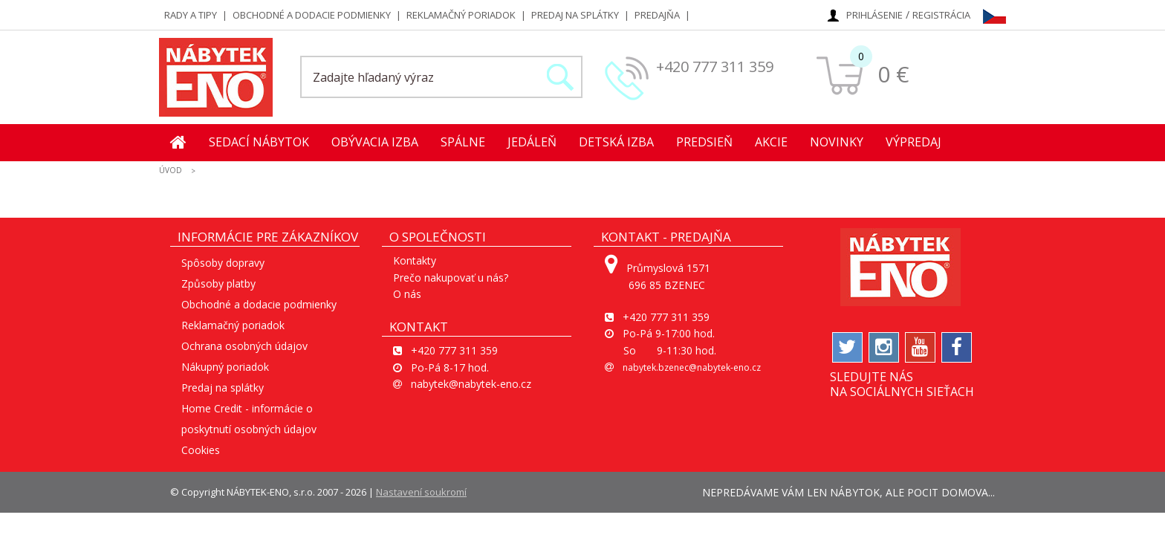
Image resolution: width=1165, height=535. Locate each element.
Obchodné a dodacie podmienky (312, 15)
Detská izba (616, 142)
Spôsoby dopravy (223, 263)
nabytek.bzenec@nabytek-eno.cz (692, 367)
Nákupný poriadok (225, 367)
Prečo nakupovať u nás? (450, 277)
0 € (893, 74)
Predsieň (704, 142)
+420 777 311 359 (714, 66)
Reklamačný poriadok (461, 15)
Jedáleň (531, 142)
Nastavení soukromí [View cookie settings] (421, 492)
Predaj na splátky (575, 15)
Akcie (771, 142)
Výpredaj (913, 142)
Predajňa (657, 15)
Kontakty (414, 260)
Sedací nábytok (259, 142)
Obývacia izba (374, 142)
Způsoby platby (218, 283)
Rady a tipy (190, 15)
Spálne (463, 142)
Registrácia (941, 15)
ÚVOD (170, 170)
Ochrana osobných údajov (244, 346)
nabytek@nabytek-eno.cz (471, 384)
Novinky (836, 142)
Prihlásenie (874, 15)
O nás (407, 294)
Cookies (200, 450)
